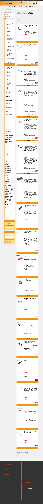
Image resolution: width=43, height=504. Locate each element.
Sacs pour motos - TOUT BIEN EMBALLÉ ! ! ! (9, 212)
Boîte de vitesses (9, 38)
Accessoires (7, 149)
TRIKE (6, 187)
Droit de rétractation (8, 472)
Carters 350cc (9, 45)
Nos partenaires (7, 474)
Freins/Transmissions (9, 107)
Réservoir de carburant (10, 66)
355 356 (8, 27)
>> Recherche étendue (9, 227)
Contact (6, 469)
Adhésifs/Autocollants (8, 137)
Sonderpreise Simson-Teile (8, 215)
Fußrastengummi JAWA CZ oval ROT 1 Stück (30, 255)
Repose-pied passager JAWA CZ (28, 359)
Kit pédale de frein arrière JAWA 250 (29, 298)
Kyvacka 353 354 (9, 34)
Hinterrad (8, 61)
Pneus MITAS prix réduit (9, 189)
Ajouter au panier (27, 65)
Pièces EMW (7, 177)
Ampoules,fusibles (8, 131)
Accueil (26, 6)
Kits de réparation (8, 185)
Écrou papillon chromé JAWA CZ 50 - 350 (30, 231)
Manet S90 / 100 (8, 93)
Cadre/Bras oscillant (10, 39)
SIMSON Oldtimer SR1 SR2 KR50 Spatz (8, 124)
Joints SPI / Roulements (9, 135)
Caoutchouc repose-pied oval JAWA (29, 205)
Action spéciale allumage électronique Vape (9, 197)
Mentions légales (7, 467)
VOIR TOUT (7, 20)
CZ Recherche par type (9, 21)
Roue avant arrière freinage (9, 68)
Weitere (9, 6)
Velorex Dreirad (8, 96)
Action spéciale (7, 191)
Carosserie (8, 42)
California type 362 (9, 31)
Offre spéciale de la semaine (8, 194)
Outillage (6, 154)
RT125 (6, 121)
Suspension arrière (9, 72)
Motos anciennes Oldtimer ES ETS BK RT (9, 119)
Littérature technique (9, 114)
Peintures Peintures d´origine (8, 161)
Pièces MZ (7, 14)
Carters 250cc (9, 43)
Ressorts (7, 111)
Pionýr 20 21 (8, 79)
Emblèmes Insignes (8, 139)
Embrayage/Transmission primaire (10, 54)
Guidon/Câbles (9, 59)
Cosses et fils (7, 156)
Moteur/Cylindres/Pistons (9, 108)
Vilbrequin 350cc (9, 76)
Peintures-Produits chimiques (8, 164)
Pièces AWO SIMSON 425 (9, 126)
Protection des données (8, 464)
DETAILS (25, 34)
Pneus (6, 133)
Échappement (8, 103)
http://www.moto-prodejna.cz (28, 484)
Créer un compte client (8, 241)
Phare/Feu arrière (9, 62)
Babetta (8, 28)
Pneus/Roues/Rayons (9, 110)
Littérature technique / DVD (8, 142)
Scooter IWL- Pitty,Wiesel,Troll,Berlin (8, 129)
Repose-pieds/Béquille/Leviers (10, 64)
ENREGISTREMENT (9, 239)
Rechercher (24, 0)
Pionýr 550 (8, 82)
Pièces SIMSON (7, 16)
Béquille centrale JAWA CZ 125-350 (29, 88)
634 (7, 87)
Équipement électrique (10, 55)
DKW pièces (7, 175)
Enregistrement (34, 0)
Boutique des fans (8, 168)
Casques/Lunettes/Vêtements (10, 145)
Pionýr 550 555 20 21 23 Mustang (10, 84)
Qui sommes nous (32, 6)
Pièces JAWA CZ (7, 18)
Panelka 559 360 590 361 (10, 32)
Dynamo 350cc (9, 50)
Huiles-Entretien (7, 147)
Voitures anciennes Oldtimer (8, 173)
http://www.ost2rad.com (27, 482)
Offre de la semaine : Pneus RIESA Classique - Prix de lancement (9, 208)
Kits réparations (7, 166)
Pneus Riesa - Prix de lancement (8, 205)
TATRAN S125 (8, 92)
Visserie (6, 158)
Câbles (7, 97)
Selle (7, 71)
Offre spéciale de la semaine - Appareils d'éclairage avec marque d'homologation (9, 201)
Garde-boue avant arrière (10, 58)
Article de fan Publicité (8, 12)
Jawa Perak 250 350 (9, 78)
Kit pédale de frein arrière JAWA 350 (29, 321)
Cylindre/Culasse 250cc (10, 46)
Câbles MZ (7, 183)
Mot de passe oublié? (8, 242)
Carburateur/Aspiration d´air (10, 100)
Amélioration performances (7, 152)
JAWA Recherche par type (9, 23)
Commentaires (20, 6)
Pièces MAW (7, 179)
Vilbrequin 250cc (9, 75)
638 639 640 (8, 88)
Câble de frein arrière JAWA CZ (28, 143)
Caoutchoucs (8, 99)
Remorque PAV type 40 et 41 (10, 90)
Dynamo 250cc (9, 49)
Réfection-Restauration (8, 170)
